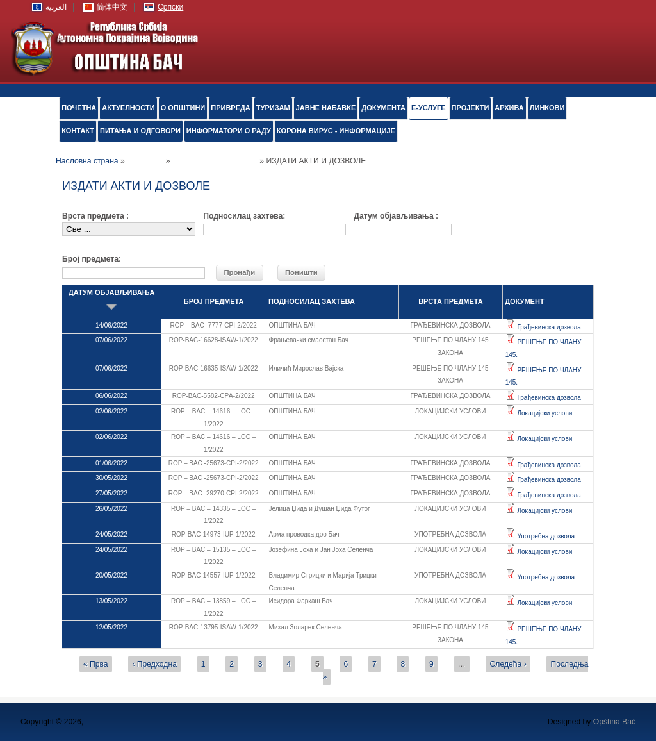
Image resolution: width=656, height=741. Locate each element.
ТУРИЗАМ (273, 108)
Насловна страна (87, 160)
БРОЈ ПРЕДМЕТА (214, 301)
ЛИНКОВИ (547, 108)
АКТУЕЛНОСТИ (128, 108)
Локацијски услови (544, 413)
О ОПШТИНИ (183, 108)
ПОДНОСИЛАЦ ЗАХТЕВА (311, 301)
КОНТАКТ (78, 131)
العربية (56, 7)
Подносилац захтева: (244, 216)
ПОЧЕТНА (79, 108)
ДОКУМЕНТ (524, 301)
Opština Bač (614, 721)
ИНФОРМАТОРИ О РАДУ (228, 131)
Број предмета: (91, 258)
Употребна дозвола (546, 536)
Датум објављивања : (396, 216)
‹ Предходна (154, 664)
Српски (170, 7)
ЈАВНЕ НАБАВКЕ (326, 108)
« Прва (95, 664)
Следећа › (508, 664)
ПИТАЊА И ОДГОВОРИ (140, 131)
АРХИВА (509, 108)
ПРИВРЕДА (230, 108)
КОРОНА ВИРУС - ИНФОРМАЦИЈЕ (336, 131)
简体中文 (112, 7)
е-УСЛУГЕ (428, 108)
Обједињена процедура (215, 160)
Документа (383, 108)
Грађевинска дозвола (548, 327)
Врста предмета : (95, 216)
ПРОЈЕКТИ (470, 108)
